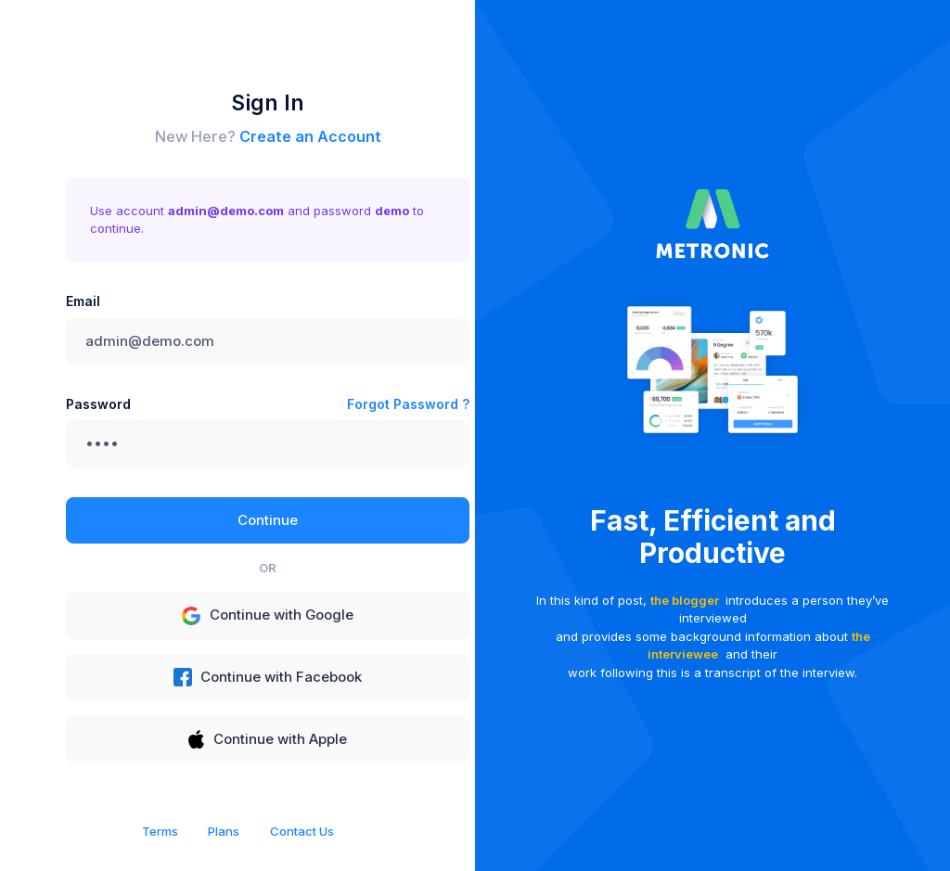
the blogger (684, 600)
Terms (160, 831)
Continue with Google (267, 616)
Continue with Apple (267, 739)
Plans (223, 831)
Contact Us (302, 831)
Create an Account (310, 136)
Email (83, 301)
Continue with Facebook (268, 677)
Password (98, 404)
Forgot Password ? (408, 404)
